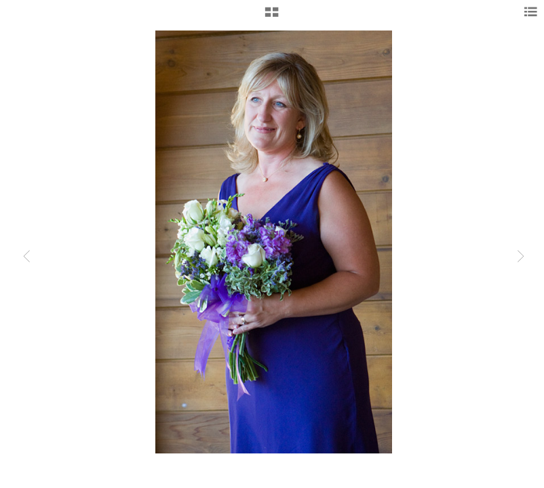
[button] (271, 17)
